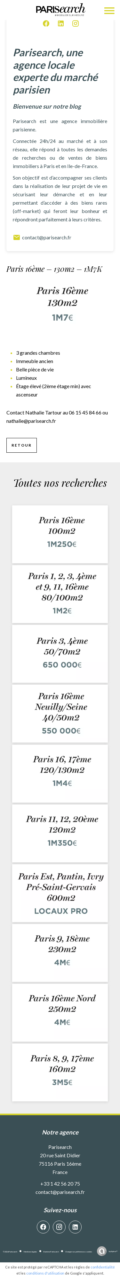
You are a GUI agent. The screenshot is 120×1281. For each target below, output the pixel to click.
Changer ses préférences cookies (78, 1251)
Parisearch (60, 1147)
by (113, 1251)
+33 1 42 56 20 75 (60, 1183)
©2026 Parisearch (10, 1251)
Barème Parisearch (51, 1251)
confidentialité (103, 1267)
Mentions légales (30, 1251)
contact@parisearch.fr (42, 237)
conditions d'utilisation (45, 1273)
